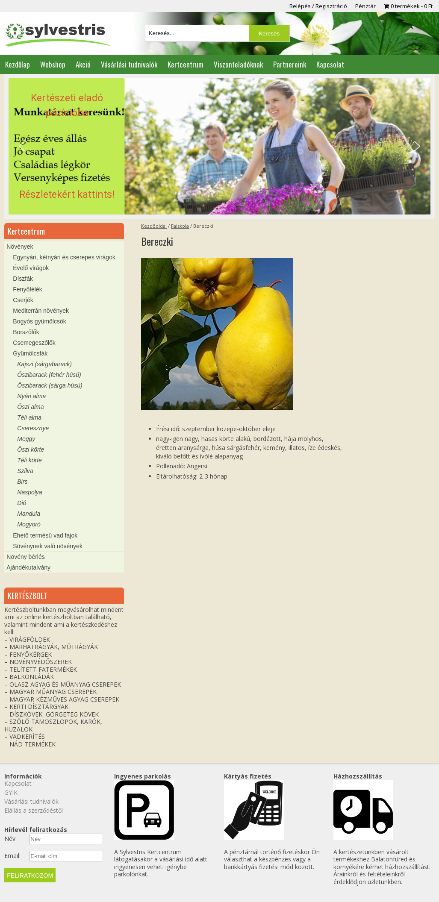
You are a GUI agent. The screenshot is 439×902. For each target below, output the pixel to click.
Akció (83, 64)
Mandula (28, 513)
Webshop (52, 64)
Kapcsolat (330, 64)
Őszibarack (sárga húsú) (49, 385)
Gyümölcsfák (30, 353)
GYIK (11, 792)
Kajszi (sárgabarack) (44, 364)
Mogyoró (28, 524)
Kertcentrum (185, 64)
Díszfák (23, 278)
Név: (10, 839)
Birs (22, 481)
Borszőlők (26, 332)
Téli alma (29, 417)
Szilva (25, 470)
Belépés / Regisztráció (318, 6)
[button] (219, 146)
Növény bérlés (25, 556)
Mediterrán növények (41, 310)
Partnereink (289, 64)
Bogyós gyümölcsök (39, 321)
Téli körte (29, 460)
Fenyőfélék (27, 289)
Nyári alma (31, 396)
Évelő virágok (31, 267)
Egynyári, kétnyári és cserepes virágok (64, 257)
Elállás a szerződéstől (33, 810)
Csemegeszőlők (34, 342)
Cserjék (23, 300)
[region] (219, 146)
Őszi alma (30, 406)
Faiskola (180, 226)
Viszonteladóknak (238, 64)
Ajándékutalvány (28, 567)
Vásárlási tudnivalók (129, 64)
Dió (21, 502)
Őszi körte (30, 449)
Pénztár (365, 6)
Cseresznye (33, 428)
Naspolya (29, 492)
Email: (12, 856)
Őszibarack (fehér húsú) (49, 374)
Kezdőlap (17, 64)
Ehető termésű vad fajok (45, 535)
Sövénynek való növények (47, 546)
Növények (19, 246)
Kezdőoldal (154, 226)
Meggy (26, 438)
